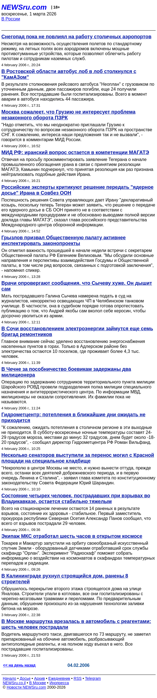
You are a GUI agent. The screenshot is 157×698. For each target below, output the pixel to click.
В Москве (37, 683)
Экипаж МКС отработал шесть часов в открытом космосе (71, 536)
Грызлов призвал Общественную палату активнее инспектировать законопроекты (63, 240)
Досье (25, 678)
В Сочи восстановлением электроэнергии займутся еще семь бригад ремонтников (77, 331)
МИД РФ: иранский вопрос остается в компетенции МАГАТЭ (75, 152)
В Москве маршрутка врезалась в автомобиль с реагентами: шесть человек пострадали (76, 624)
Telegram (93, 678)
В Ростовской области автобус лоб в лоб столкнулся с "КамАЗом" (68, 74)
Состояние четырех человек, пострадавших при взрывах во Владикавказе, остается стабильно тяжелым (75, 498)
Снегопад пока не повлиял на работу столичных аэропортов (76, 36)
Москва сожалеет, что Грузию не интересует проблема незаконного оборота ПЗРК (68, 114)
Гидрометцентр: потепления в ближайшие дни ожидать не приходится (73, 417)
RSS (78, 678)
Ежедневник (59, 678)
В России (10, 19)
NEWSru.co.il (14, 683)
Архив (39, 678)
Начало (9, 678)
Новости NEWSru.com (26, 687)
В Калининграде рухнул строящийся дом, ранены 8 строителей (64, 578)
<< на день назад (19, 665)
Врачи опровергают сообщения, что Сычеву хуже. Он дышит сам (76, 286)
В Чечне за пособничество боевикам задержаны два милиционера (66, 372)
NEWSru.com (24, 7)
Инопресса (59, 683)
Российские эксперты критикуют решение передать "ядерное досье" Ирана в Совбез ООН (77, 190)
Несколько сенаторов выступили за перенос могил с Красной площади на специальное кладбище (77, 458)
